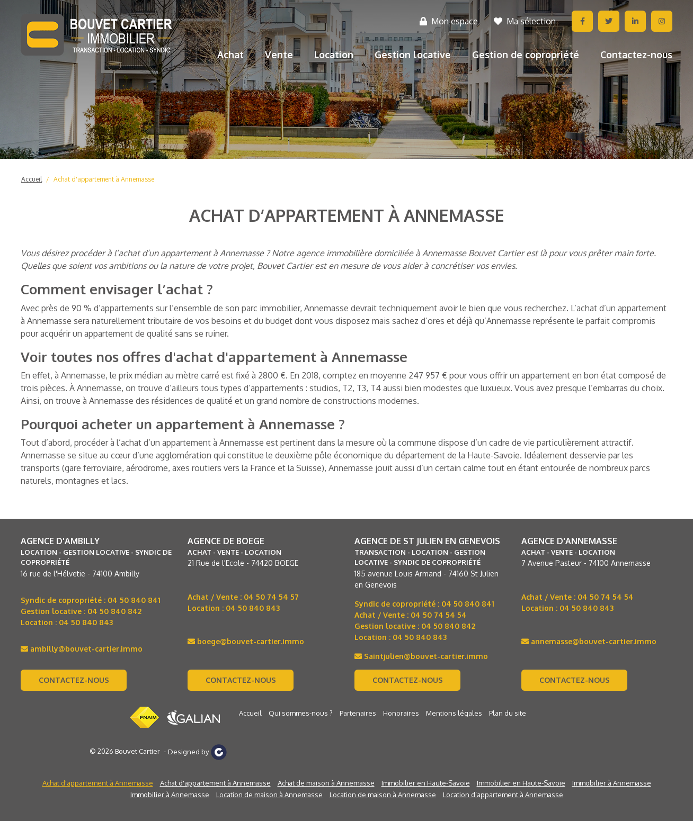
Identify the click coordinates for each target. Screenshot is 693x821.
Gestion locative (413, 54)
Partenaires (358, 713)
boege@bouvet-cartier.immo (246, 641)
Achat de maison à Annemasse (326, 783)
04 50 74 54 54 (439, 614)
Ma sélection (525, 21)
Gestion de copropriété (525, 54)
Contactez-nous (636, 54)
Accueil (31, 179)
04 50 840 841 (134, 600)
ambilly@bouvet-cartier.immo (82, 648)
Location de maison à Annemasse (269, 794)
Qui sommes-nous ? (301, 713)
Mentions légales (454, 713)
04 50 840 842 (114, 611)
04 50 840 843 (86, 622)
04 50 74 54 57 (271, 596)
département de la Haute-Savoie (458, 455)
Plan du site (507, 713)
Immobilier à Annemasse (611, 783)
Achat (230, 54)
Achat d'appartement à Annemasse (104, 179)
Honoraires (401, 713)
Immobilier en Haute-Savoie (425, 783)
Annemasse (326, 308)
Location (333, 54)
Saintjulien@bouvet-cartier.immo (421, 656)
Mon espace (449, 21)
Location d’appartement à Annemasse (503, 794)
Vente (279, 54)
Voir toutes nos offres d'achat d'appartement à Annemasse (214, 356)
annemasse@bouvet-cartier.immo (588, 641)
